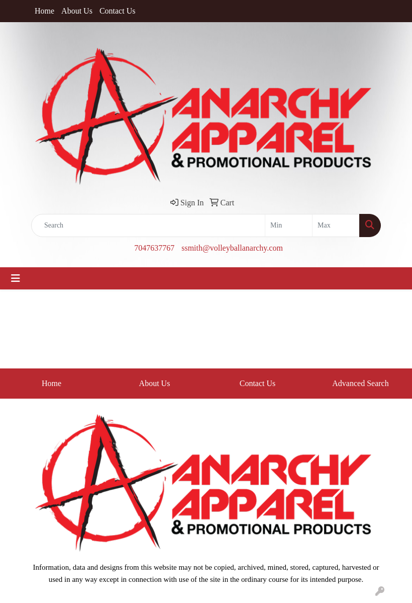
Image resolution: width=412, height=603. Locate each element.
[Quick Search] (148, 225)
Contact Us (117, 11)
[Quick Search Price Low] (289, 225)
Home (44, 11)
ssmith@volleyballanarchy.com (232, 248)
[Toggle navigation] (15, 278)
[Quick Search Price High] (336, 225)
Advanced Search (360, 383)
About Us (76, 11)
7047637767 (154, 248)
